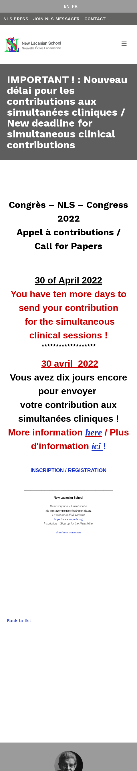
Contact (95, 18)
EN (67, 6)
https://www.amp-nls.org (68, 519)
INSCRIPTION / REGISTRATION (69, 470)
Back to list (19, 620)
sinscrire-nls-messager (68, 532)
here (93, 432)
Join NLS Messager (56, 18)
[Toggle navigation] (124, 44)
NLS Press (15, 18)
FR (75, 6)
